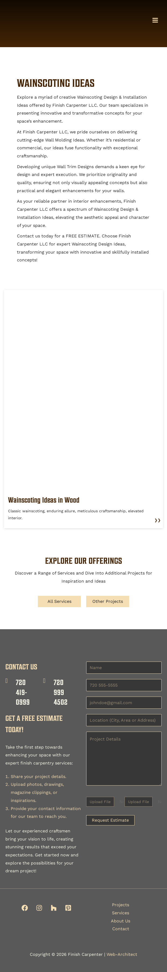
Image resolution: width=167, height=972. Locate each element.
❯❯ (157, 520)
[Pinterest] (68, 908)
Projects (120, 904)
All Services (59, 601)
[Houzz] (53, 908)
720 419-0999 (23, 692)
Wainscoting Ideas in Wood (43, 500)
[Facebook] (24, 908)
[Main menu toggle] (155, 20)
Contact (120, 928)
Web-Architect (122, 954)
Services (120, 912)
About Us (120, 920)
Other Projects (107, 601)
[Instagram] (39, 908)
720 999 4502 (61, 692)
